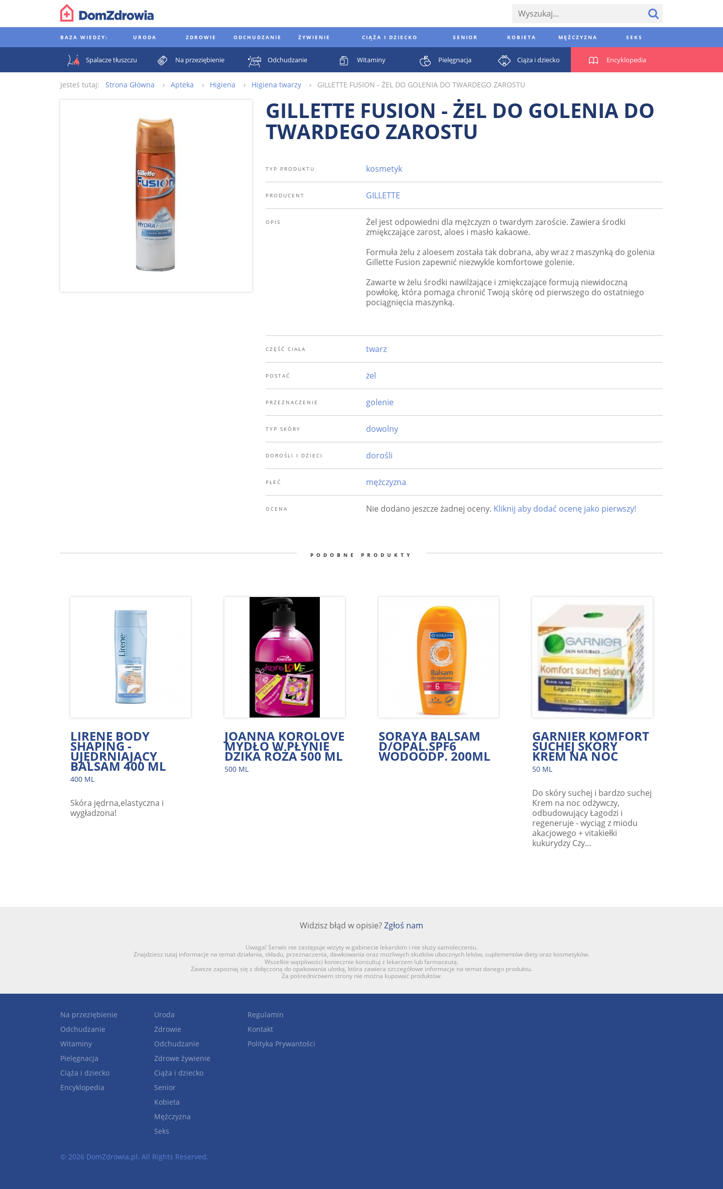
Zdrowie (167, 1029)
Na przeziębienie (88, 1014)
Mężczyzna (172, 1116)
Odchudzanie (82, 1029)
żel (371, 375)
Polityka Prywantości (281, 1043)
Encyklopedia (82, 1087)
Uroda (164, 1014)
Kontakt (260, 1029)
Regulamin (266, 1014)
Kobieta (167, 1102)
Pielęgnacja (79, 1058)
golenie (380, 402)
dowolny (382, 428)
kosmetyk (384, 168)
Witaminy (76, 1043)
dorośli (379, 455)
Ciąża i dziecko (84, 1073)
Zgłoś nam (403, 925)
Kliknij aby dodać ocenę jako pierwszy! (565, 508)
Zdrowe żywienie (182, 1058)
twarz (376, 348)
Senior (165, 1087)
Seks (161, 1131)
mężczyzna (386, 482)
